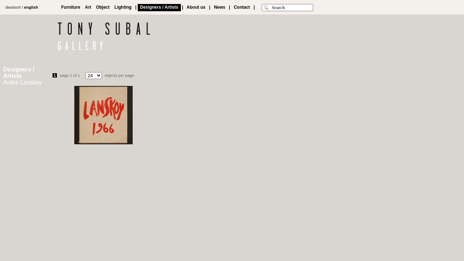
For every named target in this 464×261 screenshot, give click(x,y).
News (220, 7)
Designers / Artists (159, 7)
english (31, 7)
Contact (241, 7)
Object (103, 7)
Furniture (71, 7)
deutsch (13, 7)
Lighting (123, 7)
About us (196, 7)
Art (88, 7)
